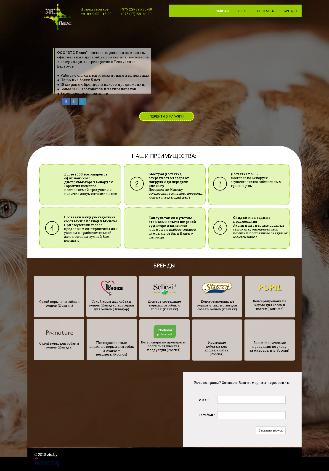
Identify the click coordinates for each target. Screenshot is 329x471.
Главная (221, 11)
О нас (243, 11)
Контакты (266, 11)
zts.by (52, 455)
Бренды (290, 11)
